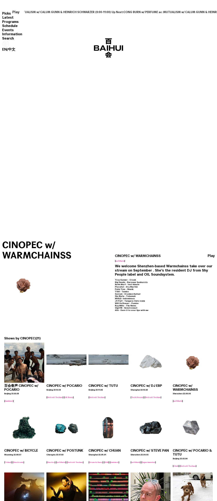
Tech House (137, 397)
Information (12, 34)
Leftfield (120, 261)
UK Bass (69, 397)
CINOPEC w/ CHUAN (104, 451)
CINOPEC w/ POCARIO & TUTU (192, 453)
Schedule (10, 26)
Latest (8, 17)
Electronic (18, 462)
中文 (11, 49)
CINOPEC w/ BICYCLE (21, 451)
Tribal (8, 462)
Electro (51, 462)
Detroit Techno (55, 397)
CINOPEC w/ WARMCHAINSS (185, 388)
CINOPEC (27, 338)
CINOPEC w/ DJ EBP (146, 386)
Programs (10, 22)
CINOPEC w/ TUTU (103, 386)
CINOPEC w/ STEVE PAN (150, 451)
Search (8, 38)
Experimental (148, 462)
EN (4, 49)
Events (8, 30)
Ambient (9, 401)
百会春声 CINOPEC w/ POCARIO (21, 388)
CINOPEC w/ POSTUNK (64, 451)
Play (15, 12)
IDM (106, 462)
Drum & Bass (96, 462)
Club (175, 466)
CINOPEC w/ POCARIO (64, 386)
